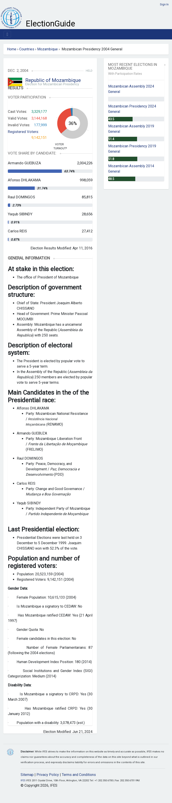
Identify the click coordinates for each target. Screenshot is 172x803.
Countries (26, 49)
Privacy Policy (48, 775)
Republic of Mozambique (53, 80)
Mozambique (47, 49)
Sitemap (27, 775)
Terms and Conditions (79, 775)
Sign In (164, 4)
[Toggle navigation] (7, 34)
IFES (23, 780)
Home (11, 49)
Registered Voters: (23, 131)
